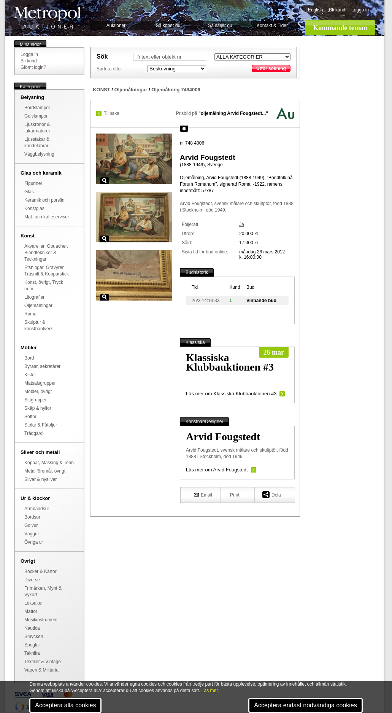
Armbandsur (36, 508)
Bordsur (32, 517)
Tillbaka (111, 113)
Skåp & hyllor (37, 408)
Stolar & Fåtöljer (40, 425)
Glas (29, 191)
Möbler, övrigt (38, 391)
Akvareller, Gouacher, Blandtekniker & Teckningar (46, 253)
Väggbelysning (39, 154)
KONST (101, 89)
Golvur (31, 525)
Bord (29, 358)
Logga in (360, 10)
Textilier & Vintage (42, 661)
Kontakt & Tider (272, 25)
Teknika (32, 653)
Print (235, 495)
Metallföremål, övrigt (44, 471)
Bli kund (337, 10)
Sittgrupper (35, 400)
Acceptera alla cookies (65, 705)
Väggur (31, 533)
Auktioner (116, 25)
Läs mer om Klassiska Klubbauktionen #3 (231, 393)
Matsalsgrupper (40, 383)
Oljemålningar (38, 305)
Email (203, 494)
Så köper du (168, 25)
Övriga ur (33, 542)
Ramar (31, 314)
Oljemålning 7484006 (175, 89)
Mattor (30, 611)
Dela (271, 494)
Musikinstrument (40, 619)
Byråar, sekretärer (42, 366)
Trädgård (33, 433)
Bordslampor (37, 107)
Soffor (30, 416)
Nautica (32, 628)
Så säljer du (220, 25)
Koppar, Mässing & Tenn (49, 462)
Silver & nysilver (40, 479)
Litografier (34, 297)
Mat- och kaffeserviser (46, 217)
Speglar (32, 645)
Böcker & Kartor (40, 571)
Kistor (30, 374)
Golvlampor (36, 116)
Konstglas (34, 208)
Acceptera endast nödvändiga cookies (305, 705)
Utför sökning (271, 68)
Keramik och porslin (44, 200)
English (315, 10)
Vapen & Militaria (41, 670)
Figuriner (33, 183)
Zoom (104, 180)
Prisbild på (222, 113)
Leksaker (33, 603)
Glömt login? (33, 67)
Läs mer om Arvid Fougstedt (217, 470)
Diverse (32, 579)
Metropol (49, 17)
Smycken (33, 636)
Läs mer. (210, 690)
